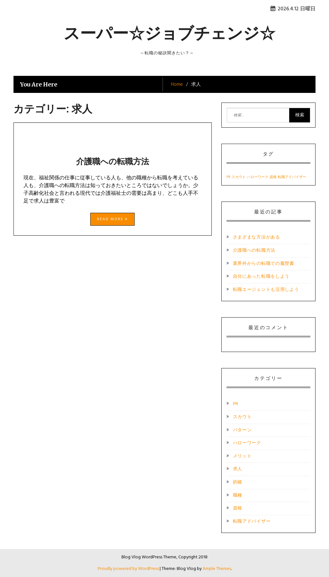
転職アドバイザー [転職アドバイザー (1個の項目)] (292, 177)
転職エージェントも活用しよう (266, 289)
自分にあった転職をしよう (261, 276)
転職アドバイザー (252, 521)
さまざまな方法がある (256, 237)
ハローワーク (247, 443)
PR (235, 404)
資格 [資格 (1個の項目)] (273, 177)
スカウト (242, 417)
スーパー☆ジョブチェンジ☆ (169, 33)
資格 (237, 508)
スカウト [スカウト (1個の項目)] (239, 177)
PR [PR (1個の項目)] (228, 177)
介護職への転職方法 (112, 161)
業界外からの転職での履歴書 (263, 263)
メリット (242, 456)
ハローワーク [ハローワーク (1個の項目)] (257, 177)
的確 (237, 482)
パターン (242, 430)
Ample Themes (217, 568)
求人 (237, 469)
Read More (112, 219)
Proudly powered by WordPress (129, 568)
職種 (237, 495)
